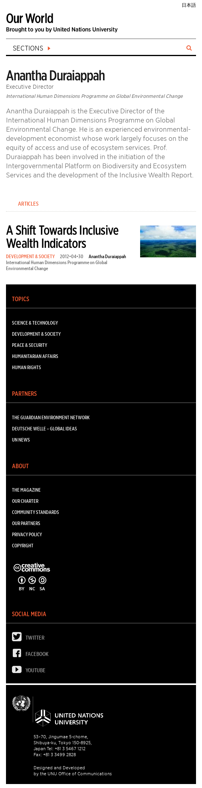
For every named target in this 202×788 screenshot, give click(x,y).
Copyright (23, 546)
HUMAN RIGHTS (26, 367)
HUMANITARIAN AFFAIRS (35, 356)
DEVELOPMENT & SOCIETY (30, 256)
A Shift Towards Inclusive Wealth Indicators (62, 236)
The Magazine (26, 490)
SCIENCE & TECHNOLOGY (35, 323)
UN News (21, 440)
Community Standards (35, 512)
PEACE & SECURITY (29, 345)
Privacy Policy (27, 534)
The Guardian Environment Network (50, 417)
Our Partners (26, 523)
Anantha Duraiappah (107, 256)
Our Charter (25, 501)
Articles (28, 203)
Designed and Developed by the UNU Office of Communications (73, 770)
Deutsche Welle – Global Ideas (44, 429)
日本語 (189, 5)
